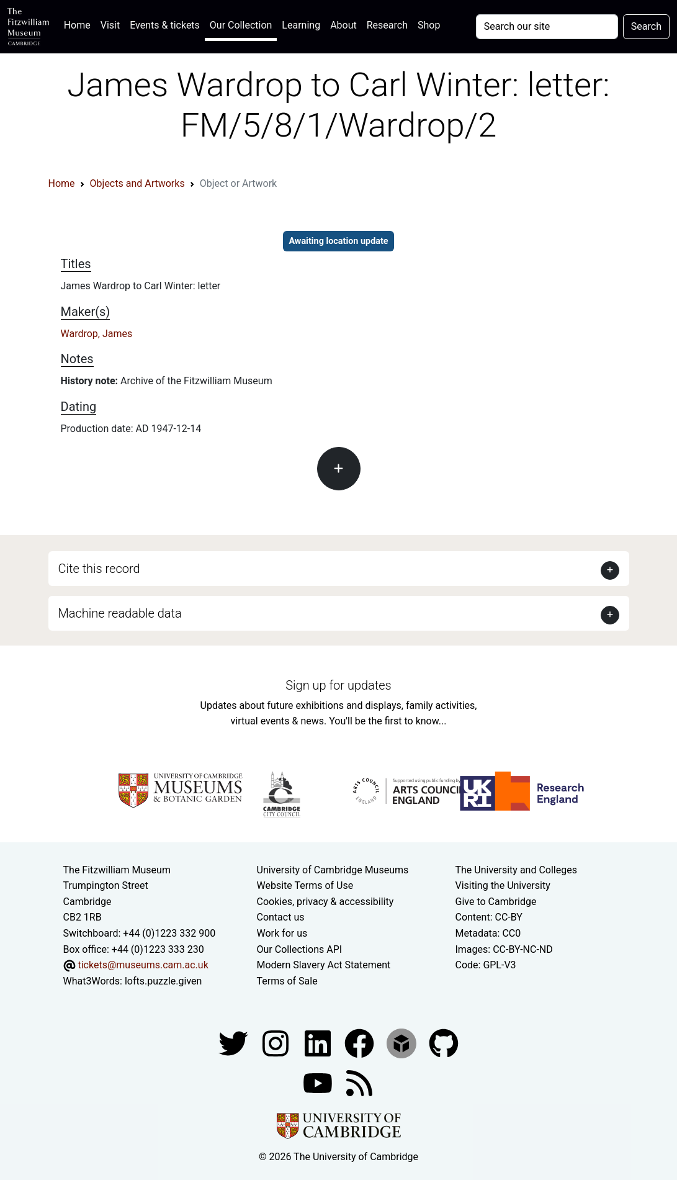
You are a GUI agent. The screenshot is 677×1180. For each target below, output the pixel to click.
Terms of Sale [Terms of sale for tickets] (287, 981)
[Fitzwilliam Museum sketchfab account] (403, 1043)
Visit (110, 25)
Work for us (282, 933)
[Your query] (547, 26)
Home (80, 24)
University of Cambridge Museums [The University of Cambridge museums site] (333, 870)
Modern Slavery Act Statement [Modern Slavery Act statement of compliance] (324, 965)
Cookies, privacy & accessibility (325, 902)
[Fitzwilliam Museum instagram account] (277, 1043)
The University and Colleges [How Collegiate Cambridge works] (515, 870)
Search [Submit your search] (646, 26)
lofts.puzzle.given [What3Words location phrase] (163, 981)
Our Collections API (300, 949)
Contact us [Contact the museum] (281, 917)
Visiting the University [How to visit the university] (502, 885)
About (343, 25)
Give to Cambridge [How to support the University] (495, 902)
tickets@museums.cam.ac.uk (143, 965)
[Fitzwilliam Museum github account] (444, 1043)
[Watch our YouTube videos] (319, 1083)
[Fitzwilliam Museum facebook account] (319, 1043)
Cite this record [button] (99, 568)
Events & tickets (165, 25)
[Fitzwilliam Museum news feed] (359, 1083)
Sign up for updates (338, 685)
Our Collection (241, 25)
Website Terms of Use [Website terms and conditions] (305, 885)
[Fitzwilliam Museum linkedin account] (360, 1043)
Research (387, 25)
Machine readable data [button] (120, 613)
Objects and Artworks (137, 183)
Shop (429, 25)
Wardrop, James (97, 334)
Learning (301, 25)
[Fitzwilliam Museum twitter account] (234, 1043)
